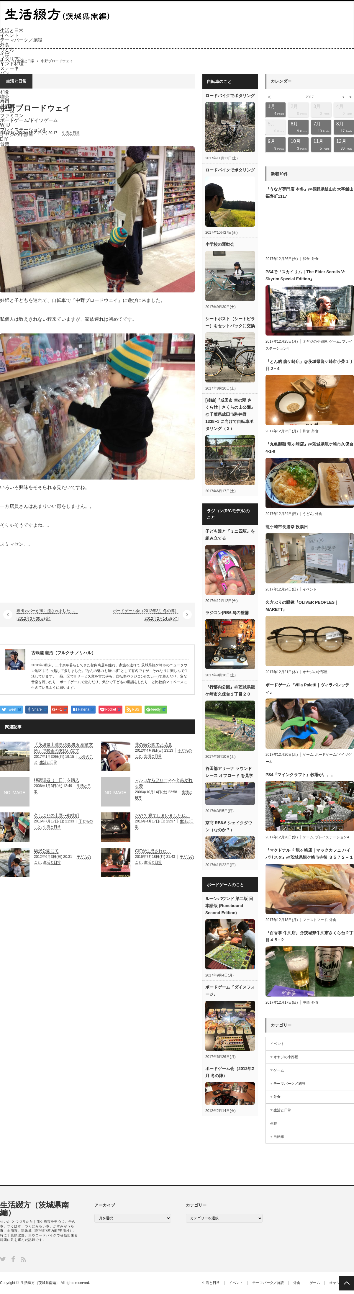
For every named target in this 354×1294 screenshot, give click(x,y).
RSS (23, 1259)
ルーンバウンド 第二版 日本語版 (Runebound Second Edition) (229, 905)
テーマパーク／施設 (21, 39)
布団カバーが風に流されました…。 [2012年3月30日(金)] (47, 614)
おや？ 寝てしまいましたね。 (162, 815)
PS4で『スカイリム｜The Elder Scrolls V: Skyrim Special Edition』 (305, 275)
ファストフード (315, 920)
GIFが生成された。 (153, 850)
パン (4, 73)
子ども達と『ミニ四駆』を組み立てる (230, 535)
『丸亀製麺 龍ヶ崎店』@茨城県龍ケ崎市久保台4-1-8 (309, 448)
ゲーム (334, 341)
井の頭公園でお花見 (153, 744)
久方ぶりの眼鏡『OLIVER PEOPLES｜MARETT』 (302, 606)
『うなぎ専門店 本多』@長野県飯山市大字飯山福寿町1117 (309, 193)
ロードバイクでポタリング (230, 95)
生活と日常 (12, 30)
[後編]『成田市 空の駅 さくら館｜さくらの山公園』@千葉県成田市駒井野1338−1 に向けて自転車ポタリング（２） (230, 414)
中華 (306, 1002)
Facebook (13, 1259)
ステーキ (9, 68)
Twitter (3, 1259)
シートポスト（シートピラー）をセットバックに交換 (230, 322)
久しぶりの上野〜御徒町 (56, 815)
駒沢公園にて (46, 850)
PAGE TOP (346, 1283)
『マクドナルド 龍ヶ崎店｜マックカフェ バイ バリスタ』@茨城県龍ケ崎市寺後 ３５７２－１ (309, 854)
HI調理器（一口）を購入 (56, 780)
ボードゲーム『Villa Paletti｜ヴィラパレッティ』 (307, 688)
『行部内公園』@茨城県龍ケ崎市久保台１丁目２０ (230, 690)
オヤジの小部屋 (315, 341)
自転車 (278, 1137)
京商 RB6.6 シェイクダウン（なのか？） (228, 826)
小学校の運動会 (219, 244)
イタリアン (12, 58)
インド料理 (12, 63)
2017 (310, 97)
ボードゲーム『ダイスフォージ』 (230, 991)
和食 (306, 259)
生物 (273, 1123)
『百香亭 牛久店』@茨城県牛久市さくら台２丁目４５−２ (309, 936)
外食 (4, 44)
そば (4, 54)
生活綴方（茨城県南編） (34, 1208)
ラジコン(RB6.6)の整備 (227, 612)
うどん (7, 49)
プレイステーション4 (332, 837)
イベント (9, 35)
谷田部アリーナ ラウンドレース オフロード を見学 (229, 772)
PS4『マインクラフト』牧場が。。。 (300, 774)
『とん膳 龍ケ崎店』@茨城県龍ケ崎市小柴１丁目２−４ (309, 365)
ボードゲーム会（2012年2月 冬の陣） (229, 1072)
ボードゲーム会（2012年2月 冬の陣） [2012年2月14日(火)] (145, 614)
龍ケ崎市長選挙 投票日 (287, 526)
